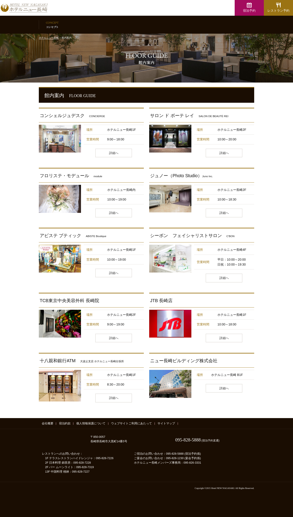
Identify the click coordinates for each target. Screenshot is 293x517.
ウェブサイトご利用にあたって (131, 423)
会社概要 (47, 423)
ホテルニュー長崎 (49, 37)
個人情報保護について (90, 423)
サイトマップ (166, 423)
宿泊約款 (65, 423)
